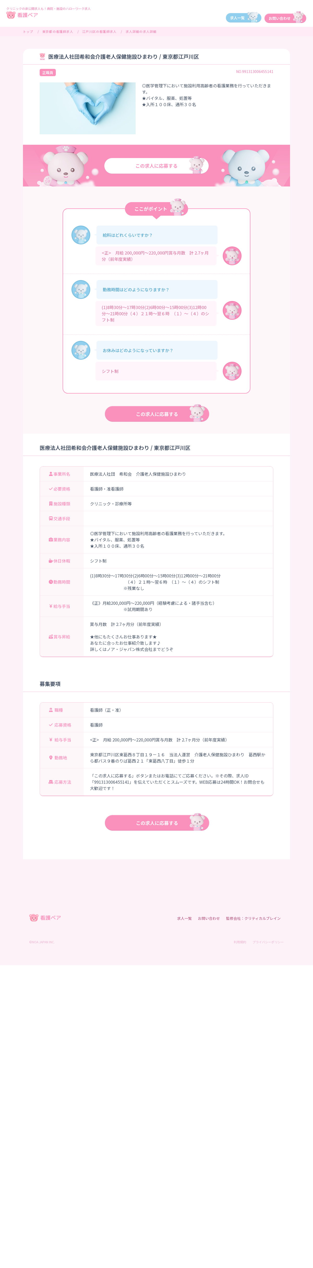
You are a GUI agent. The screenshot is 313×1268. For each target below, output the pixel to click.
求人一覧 (184, 918)
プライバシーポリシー (268, 942)
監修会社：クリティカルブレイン (253, 918)
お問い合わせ (209, 918)
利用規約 (240, 942)
